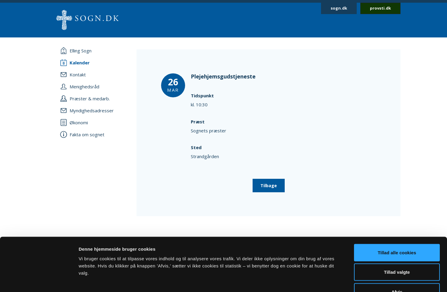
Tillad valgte (397, 233)
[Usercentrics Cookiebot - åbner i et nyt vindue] (39, 280)
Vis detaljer (312, 280)
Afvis (397, 252)
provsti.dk (380, 8)
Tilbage (268, 185)
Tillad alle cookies (397, 213)
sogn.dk (339, 8)
